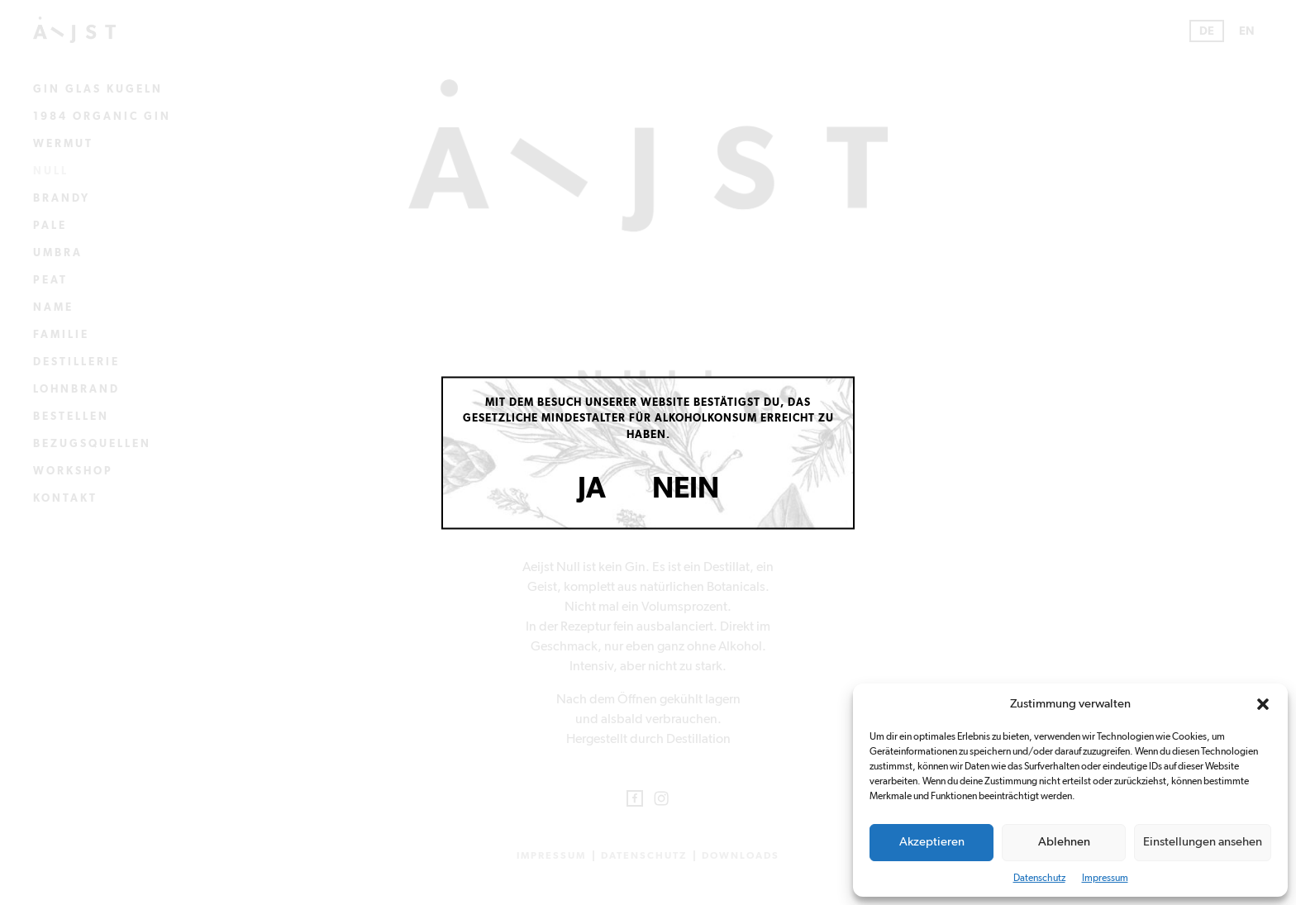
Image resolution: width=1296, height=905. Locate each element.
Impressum (1105, 878)
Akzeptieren (932, 842)
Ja (592, 488)
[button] (1263, 704)
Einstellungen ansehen (1202, 842)
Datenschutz (1039, 878)
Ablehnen (1064, 842)
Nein (685, 488)
